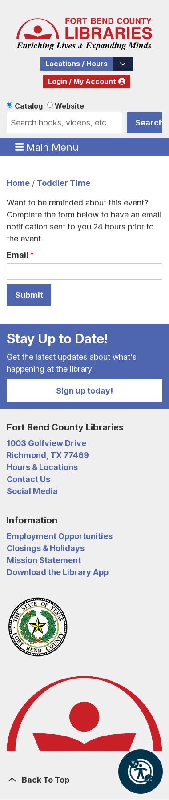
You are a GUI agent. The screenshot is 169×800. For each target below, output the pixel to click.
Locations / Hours (76, 64)
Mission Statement (44, 560)
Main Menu (47, 147)
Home (18, 183)
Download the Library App (58, 572)
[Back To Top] (84, 779)
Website (69, 105)
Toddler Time (63, 183)
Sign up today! (84, 390)
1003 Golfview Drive (46, 443)
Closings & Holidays (45, 548)
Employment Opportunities (60, 536)
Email (17, 255)
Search (149, 122)
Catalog (29, 105)
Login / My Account (82, 81)
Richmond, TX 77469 (48, 455)
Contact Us (28, 479)
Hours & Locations (42, 467)
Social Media (32, 491)
